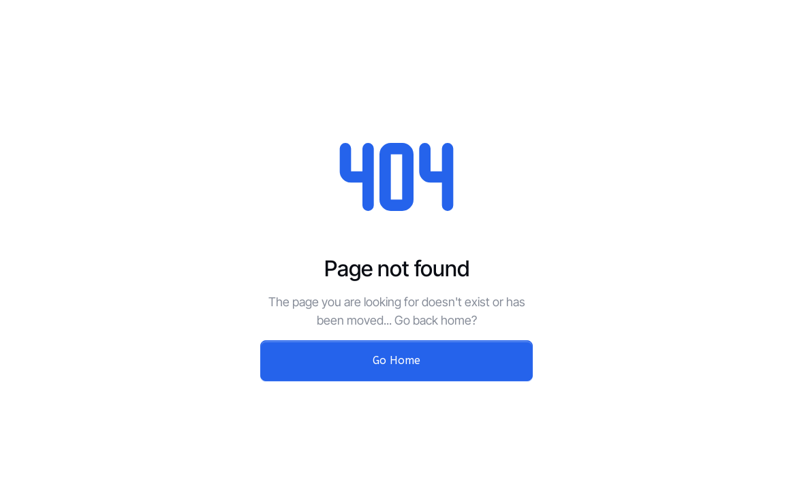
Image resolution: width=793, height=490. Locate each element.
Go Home (396, 360)
